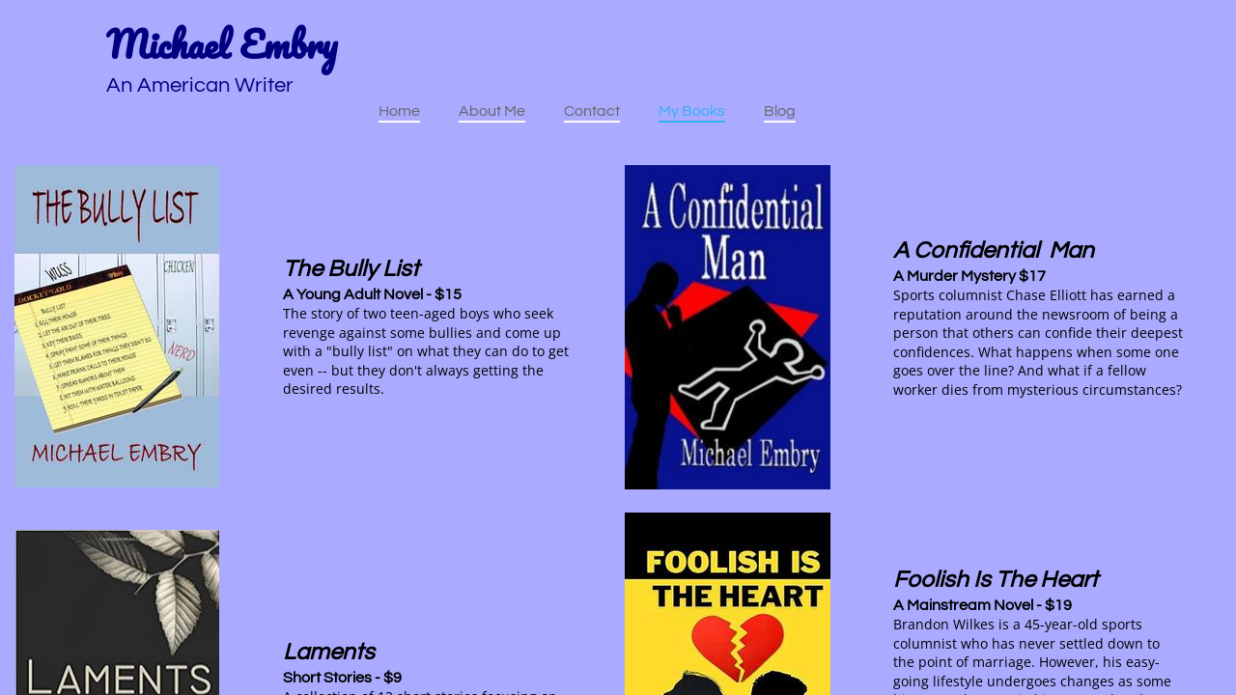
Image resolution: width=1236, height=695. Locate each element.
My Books (692, 111)
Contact (592, 111)
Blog (780, 111)
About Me (492, 111)
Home (399, 111)
